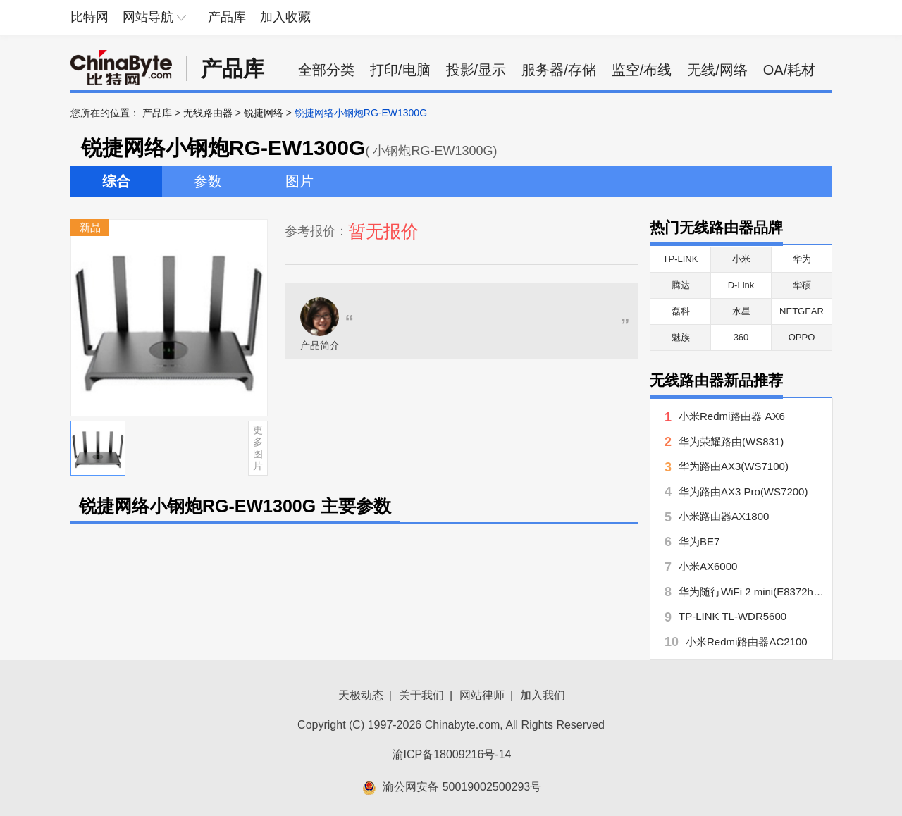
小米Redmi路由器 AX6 (732, 416)
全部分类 (326, 70)
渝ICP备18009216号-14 (452, 754)
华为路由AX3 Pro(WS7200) (743, 491)
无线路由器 (208, 112)
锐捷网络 (263, 112)
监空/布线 (642, 70)
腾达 (681, 285)
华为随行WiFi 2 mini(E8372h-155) (758, 592)
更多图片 (258, 447)
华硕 (802, 285)
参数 (208, 181)
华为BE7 (699, 542)
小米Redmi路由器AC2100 (747, 642)
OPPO (802, 337)
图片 (299, 181)
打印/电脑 (400, 70)
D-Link (741, 285)
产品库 (227, 17)
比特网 (89, 17)
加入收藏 (285, 17)
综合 (116, 181)
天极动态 (360, 695)
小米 (741, 259)
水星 (741, 311)
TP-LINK (680, 259)
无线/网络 (717, 70)
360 (741, 337)
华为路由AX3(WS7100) (734, 466)
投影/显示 (476, 70)
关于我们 (421, 695)
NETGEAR (801, 311)
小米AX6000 (708, 566)
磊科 (681, 311)
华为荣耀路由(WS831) (731, 441)
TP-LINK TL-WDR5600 (732, 616)
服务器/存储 (558, 70)
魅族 (681, 337)
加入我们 (542, 695)
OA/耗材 (789, 70)
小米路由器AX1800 (724, 516)
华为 (802, 259)
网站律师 (482, 695)
